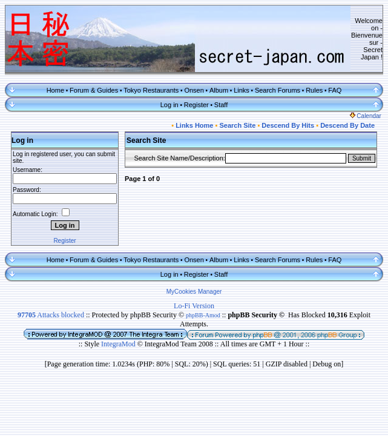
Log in (169, 104)
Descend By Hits (287, 125)
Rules (314, 90)
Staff (221, 104)
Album (218, 90)
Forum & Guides (94, 90)
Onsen (193, 90)
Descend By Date (347, 125)
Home (55, 90)
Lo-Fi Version (194, 306)
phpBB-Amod (203, 315)
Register (196, 104)
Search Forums (277, 90)
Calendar (365, 116)
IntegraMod (119, 344)
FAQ (334, 90)
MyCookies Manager (194, 291)
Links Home (194, 125)
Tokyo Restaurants (151, 90)
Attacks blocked (51, 315)
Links (241, 90)
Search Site (237, 125)
